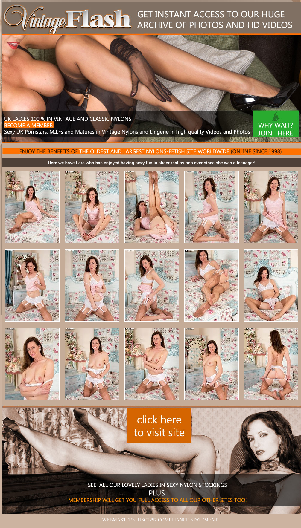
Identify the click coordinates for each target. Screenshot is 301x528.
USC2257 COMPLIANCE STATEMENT (178, 519)
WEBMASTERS (118, 519)
